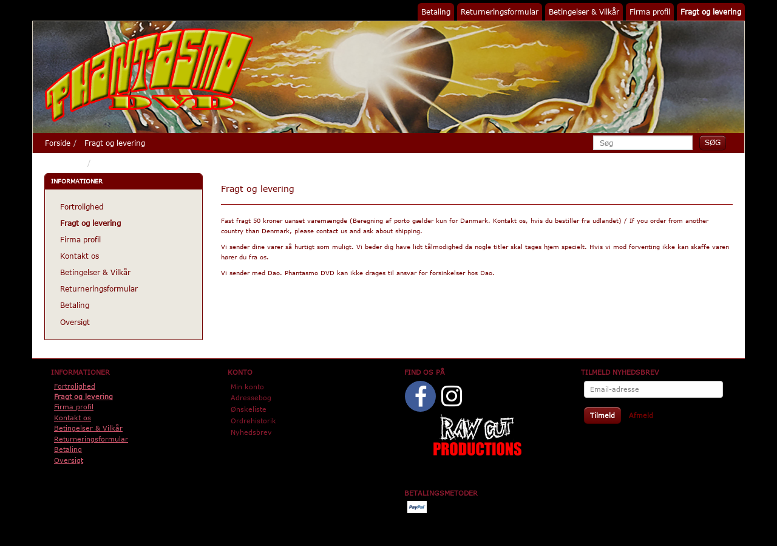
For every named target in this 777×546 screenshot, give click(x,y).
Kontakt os (79, 255)
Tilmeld (602, 415)
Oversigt (75, 322)
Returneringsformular (499, 11)
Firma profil (649, 11)
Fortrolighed (81, 206)
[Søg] (712, 142)
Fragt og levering (710, 11)
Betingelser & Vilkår (584, 11)
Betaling (435, 11)
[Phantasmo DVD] (149, 75)
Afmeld (641, 415)
